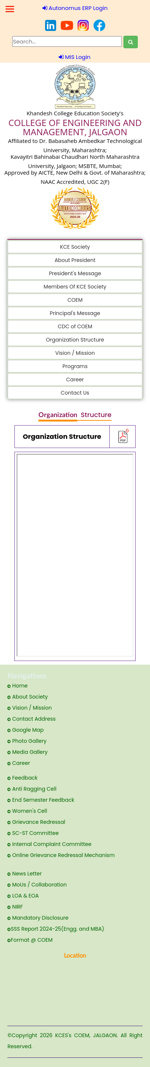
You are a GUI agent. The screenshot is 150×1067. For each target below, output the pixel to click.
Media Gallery (27, 752)
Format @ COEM (29, 940)
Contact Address (31, 719)
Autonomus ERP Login (75, 8)
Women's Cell (27, 811)
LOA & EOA (23, 895)
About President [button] (75, 260)
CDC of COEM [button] (75, 326)
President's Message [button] (75, 273)
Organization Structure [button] (75, 339)
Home (17, 685)
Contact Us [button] (75, 392)
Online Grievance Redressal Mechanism (61, 855)
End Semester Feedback (40, 800)
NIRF (15, 906)
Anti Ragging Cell (31, 789)
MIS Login (75, 57)
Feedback (22, 777)
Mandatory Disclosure (37, 917)
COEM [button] (74, 300)
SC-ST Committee (33, 833)
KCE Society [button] (75, 247)
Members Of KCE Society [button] (75, 286)
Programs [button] (75, 366)
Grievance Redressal (36, 822)
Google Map (25, 730)
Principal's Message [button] (75, 313)
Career (18, 763)
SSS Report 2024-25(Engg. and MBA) (55, 929)
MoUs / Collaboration (37, 884)
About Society (27, 696)
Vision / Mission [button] (75, 353)
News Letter (24, 873)
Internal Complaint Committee (49, 844)
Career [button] (75, 379)
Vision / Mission (29, 707)
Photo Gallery (27, 741)
